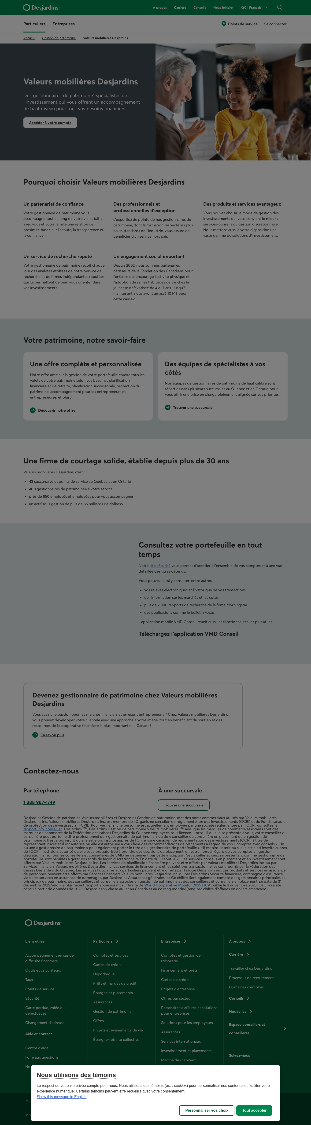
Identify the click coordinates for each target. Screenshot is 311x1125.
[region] (155, 1093)
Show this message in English (62, 1097)
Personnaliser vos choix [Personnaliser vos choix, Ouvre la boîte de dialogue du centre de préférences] (206, 1110)
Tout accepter (254, 1110)
